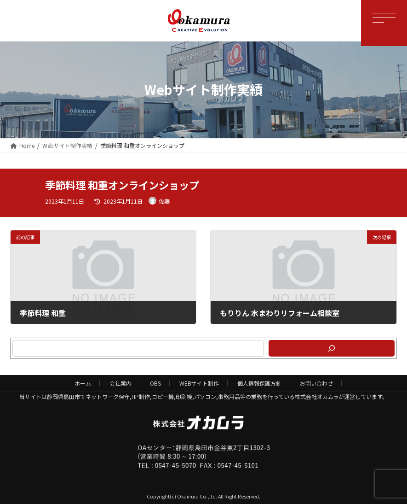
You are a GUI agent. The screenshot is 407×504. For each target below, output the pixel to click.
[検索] (332, 348)
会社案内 (120, 383)
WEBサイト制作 (199, 383)
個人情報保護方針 (259, 383)
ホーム (83, 383)
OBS (155, 383)
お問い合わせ (316, 383)
